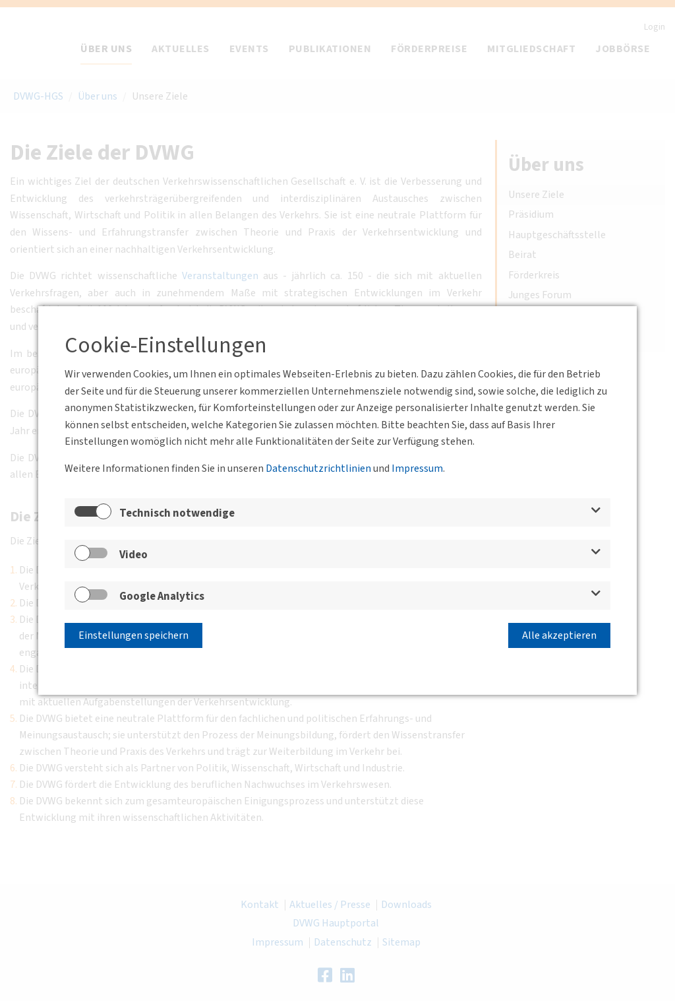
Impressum (417, 468)
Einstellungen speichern (133, 635)
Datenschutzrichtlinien (318, 468)
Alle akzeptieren (559, 635)
